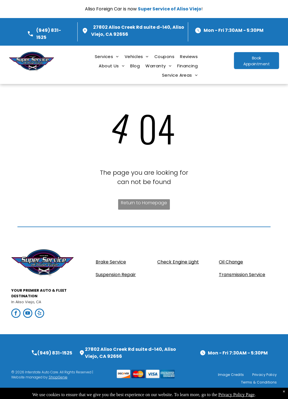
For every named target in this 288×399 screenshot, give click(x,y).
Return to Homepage (144, 203)
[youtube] (27, 314)
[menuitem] (107, 56)
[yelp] (39, 314)
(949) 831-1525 (54, 353)
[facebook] (16, 314)
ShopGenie (58, 377)
